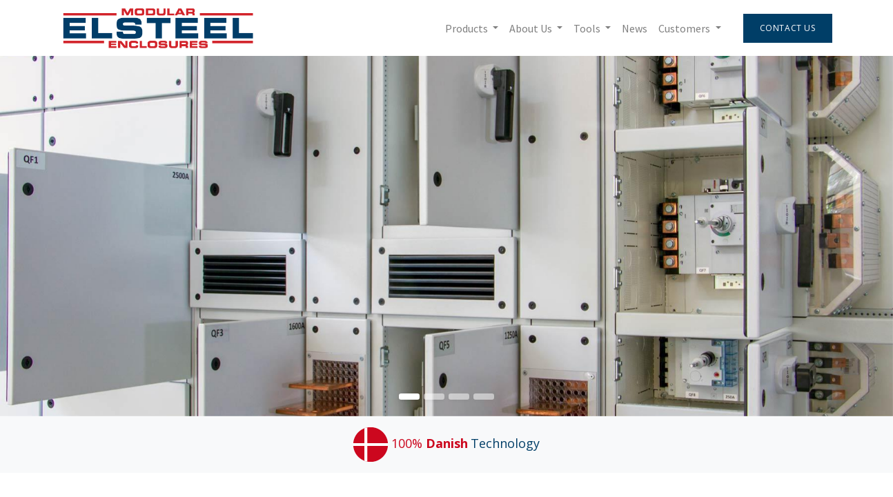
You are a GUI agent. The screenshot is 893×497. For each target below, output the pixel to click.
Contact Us (785, 28)
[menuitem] (632, 28)
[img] (857, 236)
